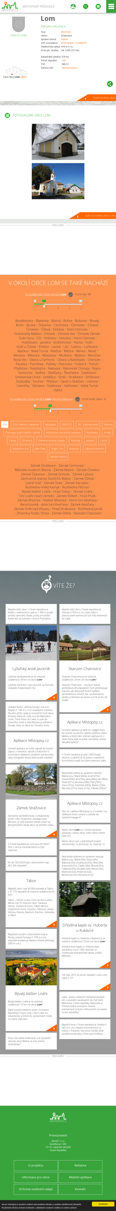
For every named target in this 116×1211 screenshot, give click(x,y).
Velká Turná (89, 385)
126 (63, 60)
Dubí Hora (26, 338)
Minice (81, 351)
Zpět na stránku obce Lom (100, 215)
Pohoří (93, 364)
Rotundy (75, 440)
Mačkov (23, 351)
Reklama (80, 1165)
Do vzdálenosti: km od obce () (41, 399)
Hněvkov (50, 338)
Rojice (96, 368)
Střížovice (92, 377)
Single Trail (57, 448)
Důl (38, 338)
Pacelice (21, 364)
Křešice (44, 346)
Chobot (93, 325)
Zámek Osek (53, 483)
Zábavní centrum (94, 448)
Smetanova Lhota (27, 377)
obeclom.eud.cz (70, 67)
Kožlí (89, 342)
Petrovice (65, 364)
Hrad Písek (88, 496)
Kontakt (80, 1189)
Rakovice (54, 368)
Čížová (45, 329)
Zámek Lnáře (82, 491)
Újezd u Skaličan (72, 381)
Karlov (78, 342)
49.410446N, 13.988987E (74, 42)
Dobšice (58, 329)
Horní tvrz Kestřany (83, 500)
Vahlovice (71, 385)
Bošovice (81, 321)
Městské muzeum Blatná (33, 470)
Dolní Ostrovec (77, 329)
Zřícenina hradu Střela (33, 513)
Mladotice (49, 355)
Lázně (103, 440)
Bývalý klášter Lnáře (36, 491)
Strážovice (76, 377)
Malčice (56, 351)
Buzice (31, 325)
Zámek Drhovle (58, 474)
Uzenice (92, 381)
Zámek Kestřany (82, 504)
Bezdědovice (24, 321)
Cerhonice (61, 325)
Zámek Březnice (29, 500)
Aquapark (50, 424)
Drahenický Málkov (27, 333)
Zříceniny (27, 440)
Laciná (56, 346)
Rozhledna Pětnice (75, 487)
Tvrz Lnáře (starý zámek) (36, 496)
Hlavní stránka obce (104, 97)
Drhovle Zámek (89, 333)
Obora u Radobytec (71, 359)
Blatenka (42, 321)
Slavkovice (88, 372)
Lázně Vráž (33, 483)
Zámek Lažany (82, 474)
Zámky (12, 440)
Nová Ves (20, 359)
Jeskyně (90, 440)
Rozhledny (92, 432)
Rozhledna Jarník (90, 509)
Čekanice (44, 325)
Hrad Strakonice (63, 509)
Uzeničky (23, 385)
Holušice (65, 338)
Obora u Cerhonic (42, 359)
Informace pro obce (35, 1177)
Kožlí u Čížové (26, 346)
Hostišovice (30, 342)
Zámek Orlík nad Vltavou (32, 509)
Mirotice (19, 355)
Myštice (80, 355)
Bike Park (40, 448)
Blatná (64, 39)
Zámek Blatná (63, 470)
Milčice (69, 351)
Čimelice (32, 329)
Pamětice (36, 364)
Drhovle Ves (66, 333)
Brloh (20, 325)
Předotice (20, 368)
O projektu (35, 1165)
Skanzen (108, 424)
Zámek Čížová (84, 478)
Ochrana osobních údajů (36, 1189)
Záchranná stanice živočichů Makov (46, 478)
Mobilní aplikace (80, 1177)
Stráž (62, 377)
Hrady (107, 432)
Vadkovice (54, 385)
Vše (5, 424)
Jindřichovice (62, 342)
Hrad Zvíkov (61, 491)
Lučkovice (91, 346)
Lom (48, 18)
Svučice (38, 381)
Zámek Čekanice (33, 474)
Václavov (38, 385)
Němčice (94, 355)
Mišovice (34, 355)
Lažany (76, 346)
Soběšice (49, 377)
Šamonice (25, 372)
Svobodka (23, 381)
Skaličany (54, 372)
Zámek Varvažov (77, 483)
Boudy (94, 321)
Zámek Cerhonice (71, 465)
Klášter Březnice (54, 500)
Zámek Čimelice (87, 470)
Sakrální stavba (58, 456)
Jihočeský (66, 31)
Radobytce (37, 368)
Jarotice (45, 342)
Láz (66, 346)
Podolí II (80, 364)
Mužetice (65, 355)
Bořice (67, 321)
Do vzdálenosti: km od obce (45, 294)
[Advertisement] (58, 250)
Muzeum (74, 448)
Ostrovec (94, 359)
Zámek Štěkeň (66, 496)
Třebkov (52, 381)
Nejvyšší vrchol (20, 448)
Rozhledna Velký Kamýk (42, 487)
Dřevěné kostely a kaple (51, 440)
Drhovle (49, 333)
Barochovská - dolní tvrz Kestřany (44, 504)
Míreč (24, 76)
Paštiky (51, 364)
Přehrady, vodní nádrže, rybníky (22, 432)
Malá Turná (39, 351)
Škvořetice (71, 372)
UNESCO (67, 424)
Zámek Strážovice (43, 465)
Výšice (58, 390)
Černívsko (78, 325)
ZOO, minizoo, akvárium (26, 424)
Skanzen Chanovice (87, 513)
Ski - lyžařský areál (88, 424)
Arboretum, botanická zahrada (63, 432)
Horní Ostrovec (84, 338)
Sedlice (40, 372)
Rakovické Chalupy (76, 368)
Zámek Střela (61, 513)
